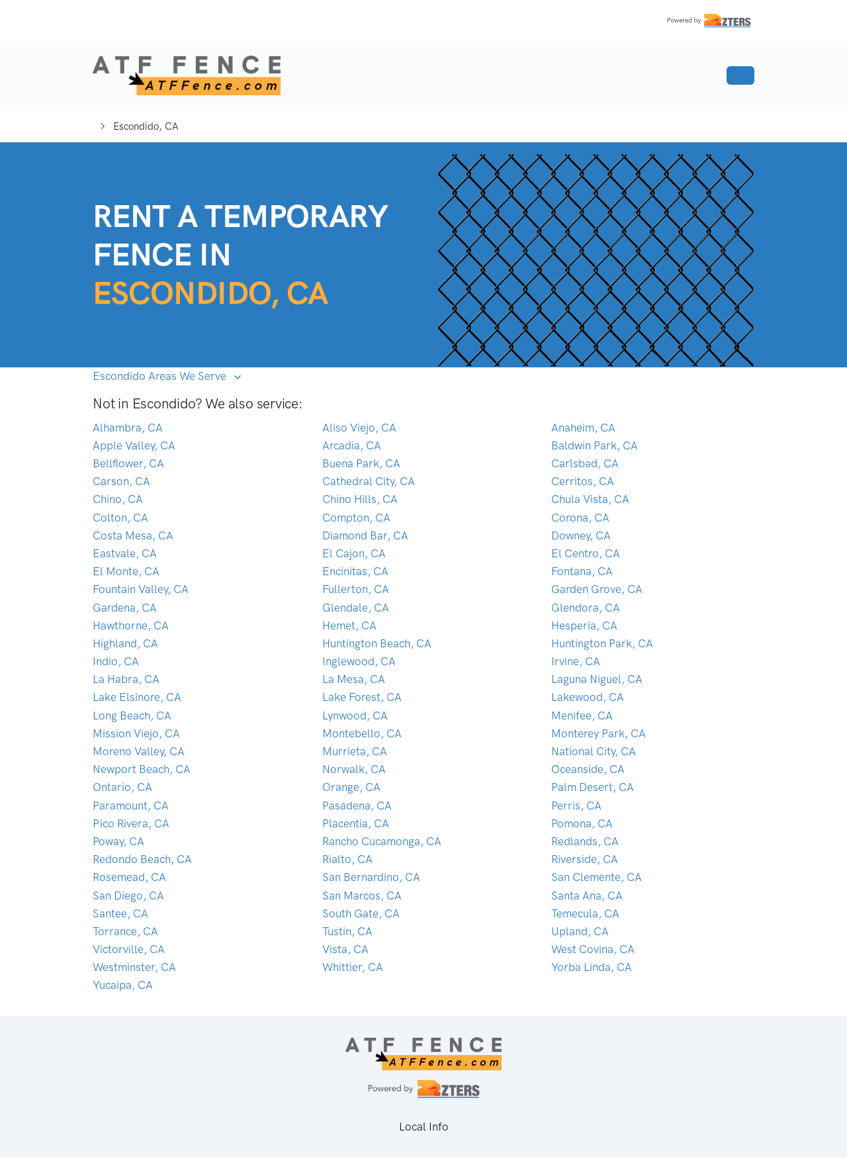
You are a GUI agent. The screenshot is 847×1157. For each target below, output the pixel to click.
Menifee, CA (582, 715)
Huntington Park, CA (602, 643)
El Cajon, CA (354, 553)
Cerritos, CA (582, 481)
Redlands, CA (585, 841)
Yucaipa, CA (123, 985)
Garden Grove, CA (597, 589)
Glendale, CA (355, 607)
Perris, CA (576, 805)
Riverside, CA (584, 859)
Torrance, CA (125, 931)
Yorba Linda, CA (591, 967)
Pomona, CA (582, 823)
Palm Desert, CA (592, 787)
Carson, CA (121, 481)
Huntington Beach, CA (376, 643)
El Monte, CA (126, 571)
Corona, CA (580, 517)
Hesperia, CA (584, 625)
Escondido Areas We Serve (161, 376)
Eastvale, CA (125, 553)
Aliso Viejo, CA (359, 427)
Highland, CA (125, 643)
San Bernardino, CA (371, 877)
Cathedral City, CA (368, 481)
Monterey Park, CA (598, 733)
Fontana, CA (582, 571)
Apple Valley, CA (134, 445)
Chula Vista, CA (590, 499)
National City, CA (593, 751)
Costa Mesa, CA (133, 535)
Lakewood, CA (587, 697)
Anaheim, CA (583, 427)
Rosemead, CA (129, 877)
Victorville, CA (129, 949)
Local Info (424, 1126)
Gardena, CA (125, 607)
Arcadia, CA (351, 445)
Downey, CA (581, 535)
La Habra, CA (126, 679)
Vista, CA (345, 949)
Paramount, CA (131, 805)
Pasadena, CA (357, 805)
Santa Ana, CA (587, 895)
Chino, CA (118, 499)
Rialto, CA (347, 859)
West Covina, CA (593, 949)
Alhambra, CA (128, 427)
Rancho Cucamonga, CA (381, 841)
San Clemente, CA (596, 877)
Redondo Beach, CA (142, 859)
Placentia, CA (355, 823)
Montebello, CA (362, 733)
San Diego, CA (128, 895)
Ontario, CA (122, 787)
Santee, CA (120, 913)
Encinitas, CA (355, 571)
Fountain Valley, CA (141, 589)
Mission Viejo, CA (136, 733)
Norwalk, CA (354, 769)
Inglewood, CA (359, 661)
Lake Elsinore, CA (137, 697)
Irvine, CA (575, 661)
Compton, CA (356, 517)
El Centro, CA (585, 553)
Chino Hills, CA (360, 499)
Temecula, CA (585, 913)
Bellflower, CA (128, 463)
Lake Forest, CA (362, 697)
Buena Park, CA (361, 463)
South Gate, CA (361, 913)
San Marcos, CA (362, 895)
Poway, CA (118, 841)
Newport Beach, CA (142, 769)
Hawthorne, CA (131, 625)
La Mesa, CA (353, 679)
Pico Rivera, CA (131, 823)
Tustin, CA (347, 931)
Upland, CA (580, 931)
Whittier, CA (352, 967)
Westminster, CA (134, 967)
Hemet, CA (349, 625)
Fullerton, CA (355, 589)
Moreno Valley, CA (139, 751)
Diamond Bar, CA (365, 535)
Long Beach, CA (132, 715)
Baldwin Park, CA (594, 445)
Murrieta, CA (354, 751)
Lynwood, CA (355, 715)
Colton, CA (120, 517)
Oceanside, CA (588, 769)
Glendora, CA (585, 607)
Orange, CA (351, 787)
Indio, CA (116, 661)
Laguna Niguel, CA (597, 679)
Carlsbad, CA (585, 463)
